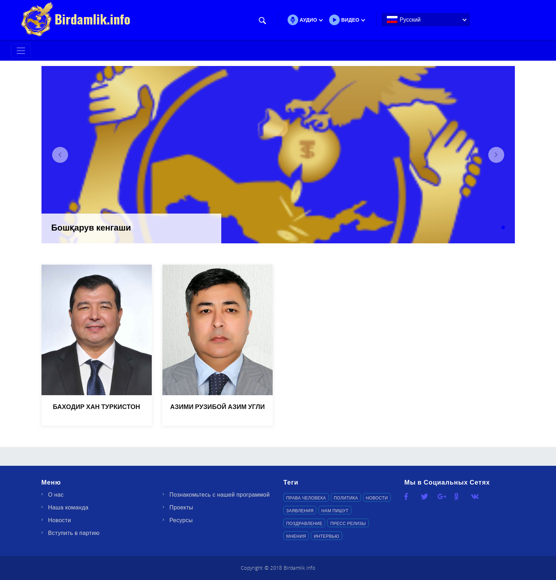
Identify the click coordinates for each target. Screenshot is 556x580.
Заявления (299, 510)
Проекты (181, 507)
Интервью (326, 536)
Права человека (306, 498)
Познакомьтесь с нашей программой (219, 494)
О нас (56, 494)
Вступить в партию (74, 533)
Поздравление (304, 523)
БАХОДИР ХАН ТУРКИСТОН (96, 406)
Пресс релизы (348, 523)
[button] (60, 155)
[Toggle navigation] (21, 51)
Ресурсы (181, 520)
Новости (59, 520)
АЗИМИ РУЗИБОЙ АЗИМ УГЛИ (217, 406)
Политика (346, 498)
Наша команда (68, 507)
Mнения (296, 536)
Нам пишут (334, 510)
